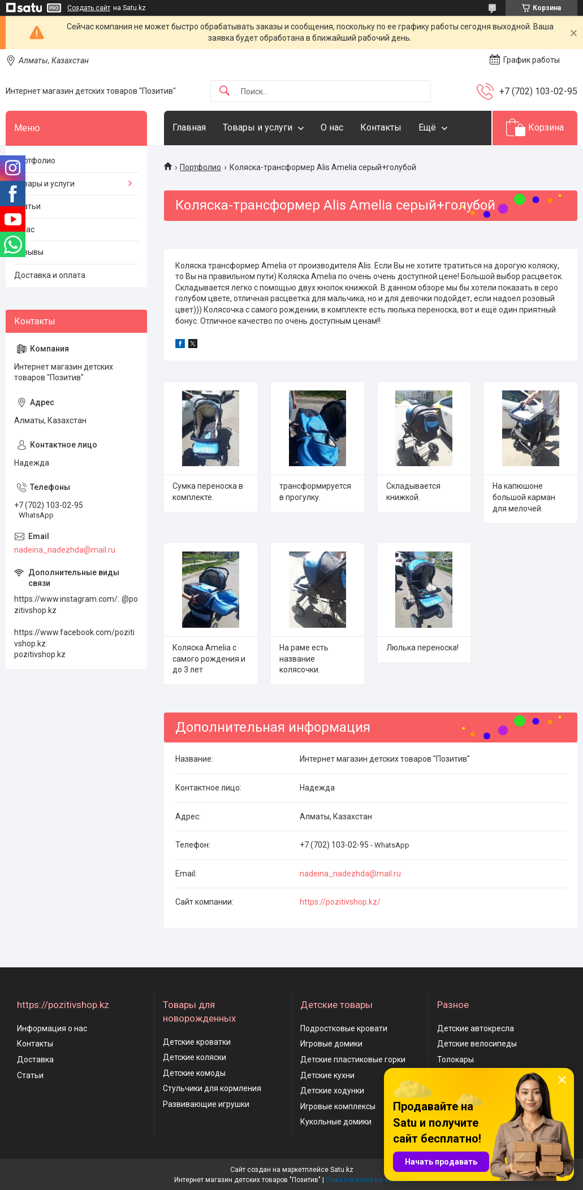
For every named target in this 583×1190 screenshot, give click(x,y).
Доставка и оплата (49, 275)
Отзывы (29, 252)
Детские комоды (194, 1073)
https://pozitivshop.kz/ (340, 901)
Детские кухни (327, 1075)
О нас (332, 127)
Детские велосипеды (477, 1043)
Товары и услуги (257, 127)
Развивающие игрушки (206, 1104)
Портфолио (200, 167)
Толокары (455, 1059)
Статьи (27, 206)
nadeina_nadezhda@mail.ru (350, 873)
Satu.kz (341, 1170)
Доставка (35, 1059)
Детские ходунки (332, 1090)
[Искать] (224, 91)
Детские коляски (194, 1057)
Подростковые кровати (343, 1028)
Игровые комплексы (337, 1106)
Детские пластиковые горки (352, 1059)
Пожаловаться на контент (367, 1180)
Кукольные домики (336, 1121)
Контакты (380, 127)
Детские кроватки (197, 1041)
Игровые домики (331, 1043)
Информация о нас (52, 1028)
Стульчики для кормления (212, 1088)
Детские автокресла (475, 1028)
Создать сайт (88, 8)
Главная (189, 127)
